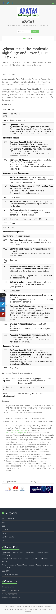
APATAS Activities (8, 519)
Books (4, 522)
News (4, 540)
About (11, 609)
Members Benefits (8, 537)
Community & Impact (21, 609)
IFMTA (4, 533)
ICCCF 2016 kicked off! (10, 575)
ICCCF (4, 526)
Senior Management (35, 609)
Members (28, 612)
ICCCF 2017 (6, 530)
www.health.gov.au (19, 430)
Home (6, 609)
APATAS (28, 21)
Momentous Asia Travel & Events (42, 606)
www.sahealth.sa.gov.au (16, 433)
